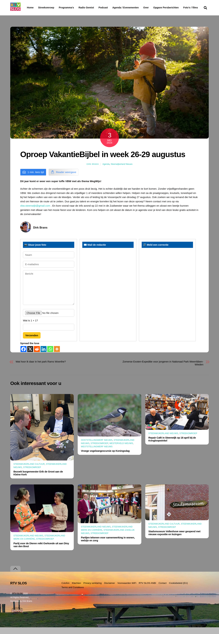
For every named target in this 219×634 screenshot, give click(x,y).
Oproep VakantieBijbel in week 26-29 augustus (102, 161)
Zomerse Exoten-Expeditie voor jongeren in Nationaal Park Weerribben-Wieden (163, 369)
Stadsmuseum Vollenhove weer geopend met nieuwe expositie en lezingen (174, 539)
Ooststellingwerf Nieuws (96, 447)
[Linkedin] (44, 356)
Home (27, 7)
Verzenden (31, 342)
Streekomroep (46, 8)
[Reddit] (37, 356)
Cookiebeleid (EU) (178, 589)
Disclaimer (109, 589)
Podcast (112, 7)
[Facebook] (24, 356)
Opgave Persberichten (178, 8)
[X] (30, 356)
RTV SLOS (17, 600)
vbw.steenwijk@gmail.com (35, 212)
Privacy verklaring (92, 589)
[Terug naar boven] (15, 575)
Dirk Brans (93, 171)
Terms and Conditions (72, 594)
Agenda (106, 170)
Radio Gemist (95, 7)
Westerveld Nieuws (121, 450)
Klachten (76, 589)
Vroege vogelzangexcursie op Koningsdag (105, 457)
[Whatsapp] (50, 356)
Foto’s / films (35, 14)
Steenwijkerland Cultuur (29, 471)
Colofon (65, 589)
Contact (163, 589)
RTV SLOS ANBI (147, 589)
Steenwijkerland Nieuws (121, 170)
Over (155, 7)
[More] (57, 356)
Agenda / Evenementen (134, 7)
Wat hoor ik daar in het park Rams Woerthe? (41, 368)
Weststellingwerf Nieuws (97, 453)
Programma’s (73, 8)
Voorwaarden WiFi (126, 589)
